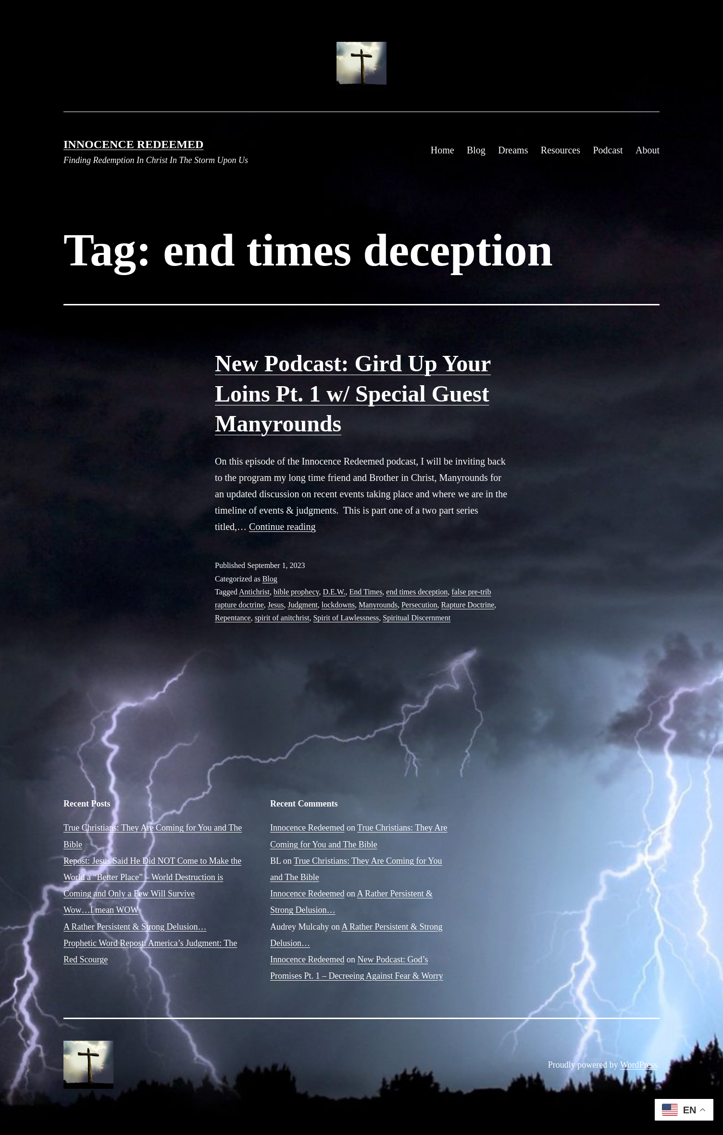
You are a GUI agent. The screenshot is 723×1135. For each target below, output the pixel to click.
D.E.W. (334, 592)
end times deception (417, 592)
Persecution (419, 605)
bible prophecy (296, 592)
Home (442, 150)
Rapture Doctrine (468, 605)
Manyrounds (378, 605)
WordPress (639, 1065)
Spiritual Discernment (416, 618)
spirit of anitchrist (282, 618)
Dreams (513, 150)
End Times (365, 592)
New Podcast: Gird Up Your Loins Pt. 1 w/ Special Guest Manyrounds (353, 393)
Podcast (608, 150)
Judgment (303, 605)
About (648, 150)
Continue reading (282, 526)
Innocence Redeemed (133, 144)
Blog (476, 150)
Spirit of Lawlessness (346, 618)
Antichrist (254, 592)
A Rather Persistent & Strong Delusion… (134, 927)
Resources (560, 150)
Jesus (276, 605)
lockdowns (338, 605)
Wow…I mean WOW (100, 910)
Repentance (233, 618)
